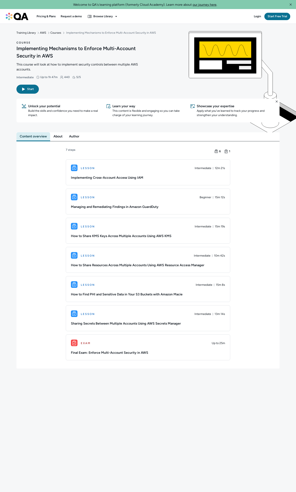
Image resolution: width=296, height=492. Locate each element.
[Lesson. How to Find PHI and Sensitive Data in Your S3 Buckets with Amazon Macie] (148, 289)
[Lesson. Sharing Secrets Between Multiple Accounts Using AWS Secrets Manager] (148, 319)
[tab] (33, 137)
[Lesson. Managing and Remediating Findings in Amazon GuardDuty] (148, 202)
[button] (291, 4)
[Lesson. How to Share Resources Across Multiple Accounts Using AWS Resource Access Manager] (148, 260)
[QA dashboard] (17, 16)
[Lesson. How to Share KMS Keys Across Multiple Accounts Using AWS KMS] (148, 231)
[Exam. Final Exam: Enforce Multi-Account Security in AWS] (148, 348)
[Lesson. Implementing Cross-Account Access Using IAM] (148, 173)
